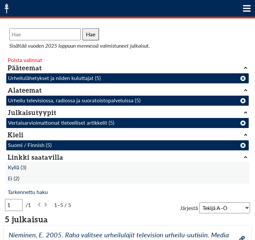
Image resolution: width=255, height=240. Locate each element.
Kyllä (13, 167)
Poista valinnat (25, 60)
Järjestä (189, 208)
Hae (90, 34)
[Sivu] (14, 205)
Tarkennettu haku (28, 192)
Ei (10, 178)
